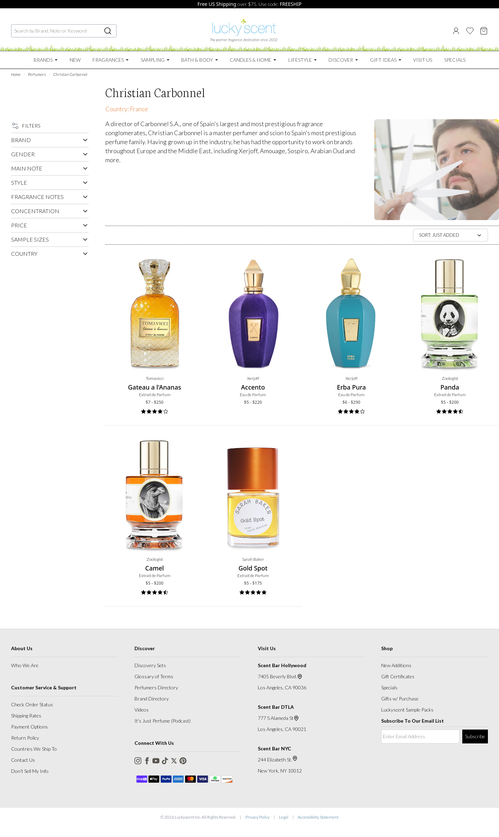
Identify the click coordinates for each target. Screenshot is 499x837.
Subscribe (475, 736)
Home (15, 74)
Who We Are (24, 665)
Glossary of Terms (153, 676)
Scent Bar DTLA (276, 707)
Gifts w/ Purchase (400, 698)
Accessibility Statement (318, 817)
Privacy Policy (257, 817)
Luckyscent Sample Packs (407, 710)
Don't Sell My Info (30, 771)
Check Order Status (32, 704)
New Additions (396, 665)
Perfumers (37, 74)
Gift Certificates (397, 676)
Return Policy (25, 738)
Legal (283, 817)
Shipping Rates (26, 715)
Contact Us (23, 760)
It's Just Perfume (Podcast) (162, 721)
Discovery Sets (150, 665)
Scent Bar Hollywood (282, 665)
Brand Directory (151, 698)
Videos (141, 710)
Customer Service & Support (44, 687)
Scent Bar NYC (274, 748)
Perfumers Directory (156, 687)
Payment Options (29, 727)
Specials (389, 687)
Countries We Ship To (34, 749)
